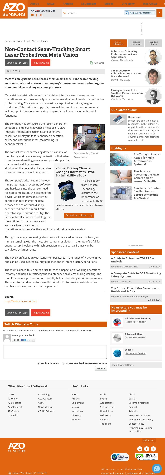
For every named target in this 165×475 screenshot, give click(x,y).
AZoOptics (13, 411)
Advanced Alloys (134, 330)
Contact (133, 406)
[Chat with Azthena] (157, 468)
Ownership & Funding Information (140, 429)
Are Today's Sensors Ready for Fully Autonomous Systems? (147, 157)
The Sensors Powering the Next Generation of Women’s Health (147, 173)
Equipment (78, 402)
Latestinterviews (118, 42)
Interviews (77, 411)
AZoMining (44, 394)
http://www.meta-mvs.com (21, 301)
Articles (76, 398)
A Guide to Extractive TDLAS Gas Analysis (136, 257)
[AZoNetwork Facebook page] (36, 15)
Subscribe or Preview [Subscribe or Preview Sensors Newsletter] (136, 349)
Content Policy (136, 423)
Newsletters (106, 411)
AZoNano (13, 398)
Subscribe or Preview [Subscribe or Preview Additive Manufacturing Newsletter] (136, 317)
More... (157, 3)
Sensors (129, 345)
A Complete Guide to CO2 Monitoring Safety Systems (133, 272)
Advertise (134, 411)
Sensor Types (107, 406)
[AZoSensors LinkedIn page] (32, 15)
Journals (76, 419)
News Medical (45, 406)
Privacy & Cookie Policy (141, 419)
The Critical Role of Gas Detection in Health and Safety (133, 286)
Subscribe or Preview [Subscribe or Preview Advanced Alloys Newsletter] (136, 333)
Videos (75, 406)
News (20, 41)
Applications (107, 402)
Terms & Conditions (139, 415)
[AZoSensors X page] (40, 15)
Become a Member (139, 402)
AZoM (11, 394)
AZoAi (41, 402)
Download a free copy (79, 215)
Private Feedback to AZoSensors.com (86, 363)
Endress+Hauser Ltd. (127, 262)
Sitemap (104, 419)
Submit (101, 368)
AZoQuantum (45, 398)
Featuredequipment (136, 42)
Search (132, 398)
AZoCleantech (15, 406)
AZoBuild (12, 415)
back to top (149, 440)
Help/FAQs (106, 415)
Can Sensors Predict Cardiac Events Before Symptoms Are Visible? (147, 190)
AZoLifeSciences (46, 411)
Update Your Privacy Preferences (27, 470)
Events (103, 398)
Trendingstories (153, 42)
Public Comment (50, 363)
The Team (105, 423)
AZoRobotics (14, 402)
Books (103, 394)
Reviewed (99, 62)
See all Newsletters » (123, 361)
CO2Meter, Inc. (124, 278)
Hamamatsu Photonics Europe (132, 292)
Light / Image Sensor (37, 41)
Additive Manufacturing (138, 314)
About (132, 394)
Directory (77, 415)
